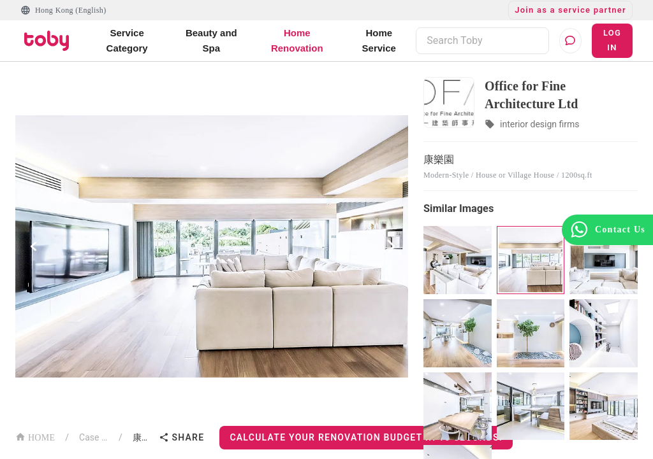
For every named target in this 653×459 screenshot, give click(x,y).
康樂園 (143, 437)
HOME (35, 436)
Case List (93, 437)
